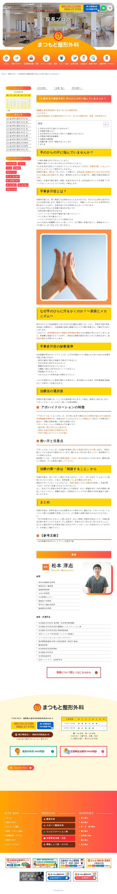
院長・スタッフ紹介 (14, 831)
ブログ (9, 168)
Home (3, 74)
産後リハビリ (11, 172)
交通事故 (17, 168)
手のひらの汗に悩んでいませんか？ (54, 128)
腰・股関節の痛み (13, 181)
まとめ (43, 144)
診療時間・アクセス (14, 835)
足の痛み (84, 844)
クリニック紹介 (12, 827)
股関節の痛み (86, 835)
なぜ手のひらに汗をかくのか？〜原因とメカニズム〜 (62, 133)
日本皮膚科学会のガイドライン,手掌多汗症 (56, 541)
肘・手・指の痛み (13, 176)
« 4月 (8, 110)
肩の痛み (84, 822)
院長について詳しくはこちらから (74, 672)
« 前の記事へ (41, 88)
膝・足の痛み (11, 185)
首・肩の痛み (23, 185)
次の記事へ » (77, 88)
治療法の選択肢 (46, 139)
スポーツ (21, 164)
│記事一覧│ (59, 88)
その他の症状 (11, 164)
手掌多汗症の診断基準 (49, 136)
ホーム (9, 818)
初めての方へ (11, 822)
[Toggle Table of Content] (104, 124)
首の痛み (84, 818)
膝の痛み (84, 840)
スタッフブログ (12, 844)
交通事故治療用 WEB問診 (83, 751)
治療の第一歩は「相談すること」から (55, 141)
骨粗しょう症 (11, 189)
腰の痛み (84, 831)
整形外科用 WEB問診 (33, 751)
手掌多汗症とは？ (47, 131)
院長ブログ (10, 840)
